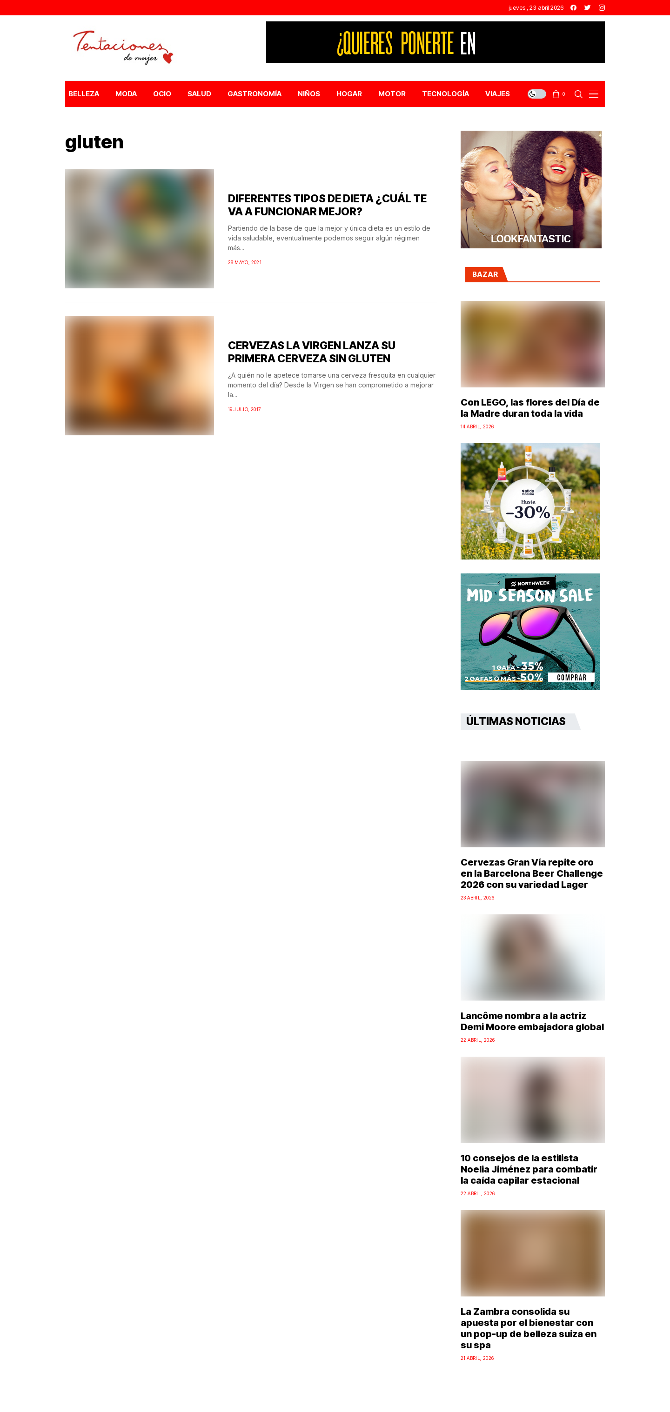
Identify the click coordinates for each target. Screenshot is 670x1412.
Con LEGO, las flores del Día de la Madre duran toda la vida (530, 408)
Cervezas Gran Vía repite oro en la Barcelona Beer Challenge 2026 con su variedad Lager (532, 873)
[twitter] (587, 7)
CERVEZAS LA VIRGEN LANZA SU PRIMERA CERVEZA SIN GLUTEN (311, 352)
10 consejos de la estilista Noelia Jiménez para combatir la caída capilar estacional (529, 1169)
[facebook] (573, 8)
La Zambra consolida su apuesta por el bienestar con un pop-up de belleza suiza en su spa (528, 1328)
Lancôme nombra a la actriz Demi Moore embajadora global (532, 1021)
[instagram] (602, 8)
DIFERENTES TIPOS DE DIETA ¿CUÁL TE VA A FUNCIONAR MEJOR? (327, 205)
